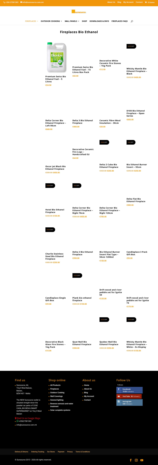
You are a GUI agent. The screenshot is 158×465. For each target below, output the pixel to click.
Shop (84, 21)
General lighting (56, 400)
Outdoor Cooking (50, 21)
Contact (139, 2)
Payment (61, 452)
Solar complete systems (60, 410)
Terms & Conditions (83, 452)
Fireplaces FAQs (120, 21)
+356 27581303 (11, 2)
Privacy (70, 452)
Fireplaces (30, 21)
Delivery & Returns (21, 452)
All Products (55, 385)
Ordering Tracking (37, 452)
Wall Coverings (56, 396)
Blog (119, 2)
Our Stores (51, 452)
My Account (128, 2)
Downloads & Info (99, 21)
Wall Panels (71, 21)
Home (86, 385)
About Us (111, 2)
